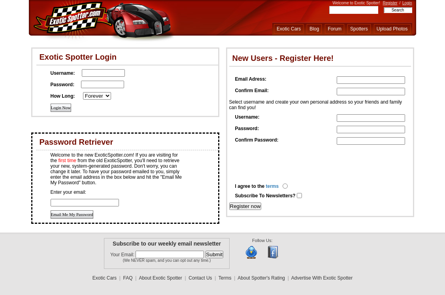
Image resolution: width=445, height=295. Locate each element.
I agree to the (257, 186)
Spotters (359, 29)
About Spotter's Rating (261, 278)
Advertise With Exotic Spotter (322, 278)
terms (272, 186)
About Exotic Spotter (160, 278)
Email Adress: (251, 79)
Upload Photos (392, 29)
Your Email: (123, 254)
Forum (334, 29)
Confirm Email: (252, 90)
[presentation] (295, 164)
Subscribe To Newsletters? (266, 196)
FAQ (128, 278)
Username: (247, 117)
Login (407, 3)
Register (390, 3)
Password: (247, 128)
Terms (225, 278)
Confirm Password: (257, 140)
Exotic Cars (289, 29)
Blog (314, 29)
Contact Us (200, 278)
